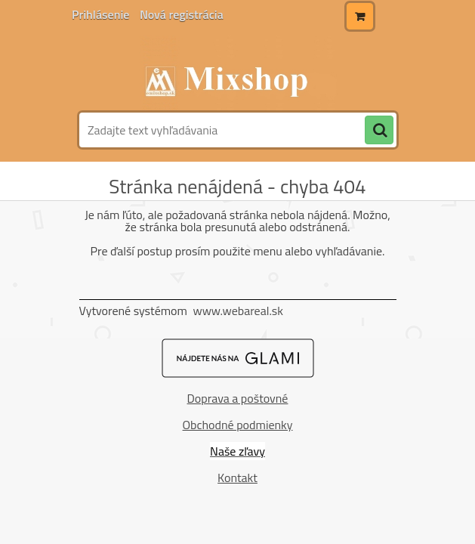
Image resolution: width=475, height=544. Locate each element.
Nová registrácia (182, 14)
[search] (379, 130)
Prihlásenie (102, 14)
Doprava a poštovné (237, 398)
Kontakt (237, 477)
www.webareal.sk (238, 310)
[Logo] (236, 73)
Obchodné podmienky (238, 425)
